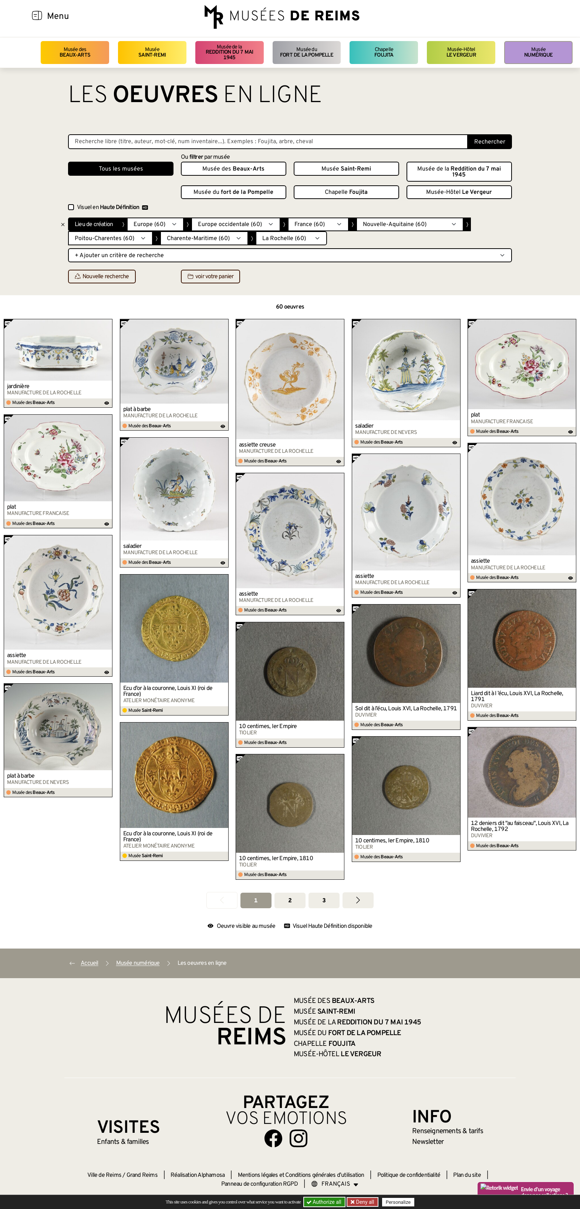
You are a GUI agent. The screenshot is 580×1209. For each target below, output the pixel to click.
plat (475, 415)
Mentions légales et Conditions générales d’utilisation (301, 1175)
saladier (364, 426)
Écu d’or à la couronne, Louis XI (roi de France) (167, 691)
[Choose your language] (335, 1184)
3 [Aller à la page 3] (324, 901)
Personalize (398, 1202)
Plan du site (466, 1175)
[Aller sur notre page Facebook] (273, 1138)
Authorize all (324, 1202)
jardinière (18, 387)
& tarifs (447, 1131)
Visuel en (112, 207)
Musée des (75, 52)
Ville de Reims (104, 1175)
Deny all (364, 1202)
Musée (152, 52)
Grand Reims (142, 1175)
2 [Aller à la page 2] (289, 901)
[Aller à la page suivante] (358, 900)
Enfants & (123, 1142)
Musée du (306, 52)
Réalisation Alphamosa (198, 1175)
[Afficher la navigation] (37, 17)
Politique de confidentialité (409, 1175)
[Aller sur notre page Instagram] (298, 1138)
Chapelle (383, 52)
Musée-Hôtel (461, 52)
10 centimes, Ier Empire (268, 727)
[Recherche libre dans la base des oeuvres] (268, 141)
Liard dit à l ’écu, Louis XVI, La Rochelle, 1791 (517, 697)
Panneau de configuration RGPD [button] (259, 1184)
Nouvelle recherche (102, 276)
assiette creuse (257, 445)
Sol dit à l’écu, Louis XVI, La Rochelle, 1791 (406, 709)
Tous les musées (121, 169)
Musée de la (229, 52)
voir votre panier (210, 276)
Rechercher (489, 142)
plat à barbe (137, 409)
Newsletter (428, 1142)
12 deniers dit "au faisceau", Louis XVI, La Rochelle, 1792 (520, 826)
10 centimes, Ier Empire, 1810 (392, 841)
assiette (480, 561)
